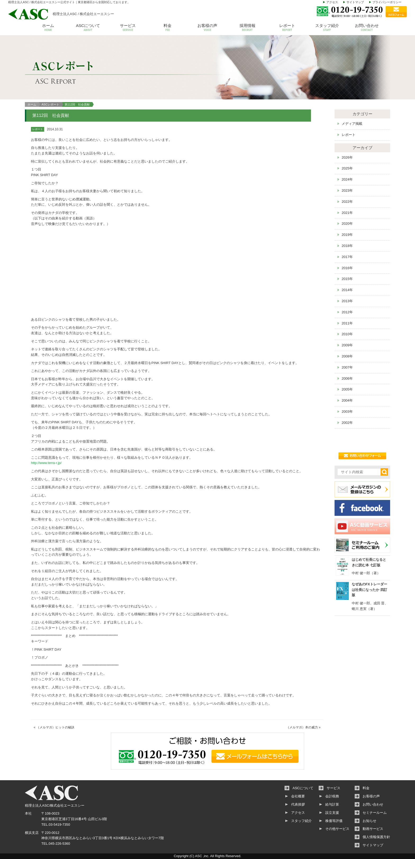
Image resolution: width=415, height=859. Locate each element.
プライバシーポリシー (387, 2)
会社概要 (298, 796)
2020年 (347, 224)
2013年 (347, 301)
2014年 (347, 290)
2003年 (347, 412)
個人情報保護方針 (376, 837)
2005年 (347, 389)
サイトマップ (355, 2)
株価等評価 (333, 821)
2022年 (347, 202)
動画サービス (373, 829)
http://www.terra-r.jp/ (46, 463)
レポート (287, 28)
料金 (168, 28)
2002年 (347, 423)
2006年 (347, 378)
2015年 (347, 279)
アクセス (332, 2)
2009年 (347, 345)
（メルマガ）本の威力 (302, 727)
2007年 (347, 367)
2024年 (347, 179)
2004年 (347, 400)
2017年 (347, 257)
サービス (128, 28)
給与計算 (332, 804)
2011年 (347, 323)
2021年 (347, 213)
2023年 (347, 190)
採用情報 (247, 28)
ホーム (48, 28)
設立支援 (332, 813)
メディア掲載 (352, 124)
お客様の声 (208, 28)
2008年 (347, 356)
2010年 (347, 334)
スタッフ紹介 (327, 28)
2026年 (347, 157)
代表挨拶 (298, 804)
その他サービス (337, 829)
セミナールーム (375, 813)
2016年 (347, 268)
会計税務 (332, 796)
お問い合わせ (367, 28)
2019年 (347, 235)
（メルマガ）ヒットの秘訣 (55, 727)
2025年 (347, 168)
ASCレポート (50, 104)
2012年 (347, 312)
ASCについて (88, 28)
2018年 (347, 246)
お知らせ (369, 821)
